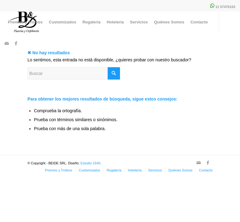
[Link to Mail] (6, 43)
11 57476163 (225, 7)
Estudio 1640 (90, 163)
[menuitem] (25, 22)
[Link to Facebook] (16, 43)
